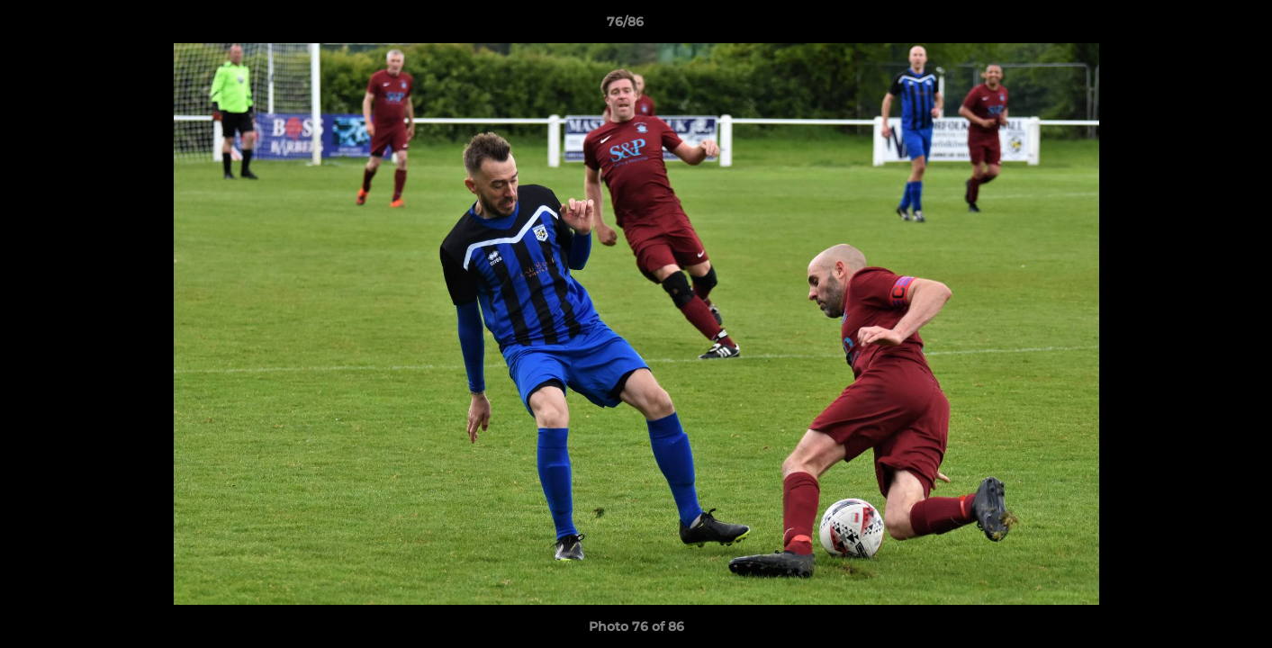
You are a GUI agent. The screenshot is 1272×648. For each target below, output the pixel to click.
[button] (1196, 26)
